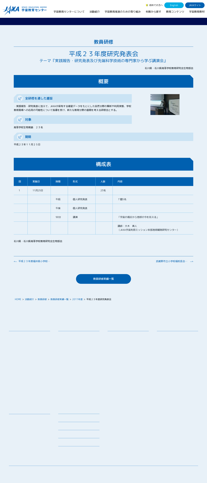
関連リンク (64, 427)
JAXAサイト (195, 5)
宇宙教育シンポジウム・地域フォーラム (122, 337)
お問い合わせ (18, 347)
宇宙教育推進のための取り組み (123, 11)
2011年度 (77, 299)
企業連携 (114, 347)
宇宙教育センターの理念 (23, 335)
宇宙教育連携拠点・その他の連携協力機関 (30, 341)
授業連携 (65, 339)
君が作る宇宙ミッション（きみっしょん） (80, 378)
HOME (18, 299)
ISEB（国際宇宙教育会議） (74, 395)
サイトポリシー (190, 470)
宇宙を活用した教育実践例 (74, 400)
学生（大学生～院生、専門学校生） (177, 343)
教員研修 (42, 299)
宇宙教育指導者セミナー (73, 363)
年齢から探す (153, 11)
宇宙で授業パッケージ (72, 351)
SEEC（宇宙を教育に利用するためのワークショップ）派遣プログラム (79, 345)
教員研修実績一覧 (103, 279)
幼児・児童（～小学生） (171, 335)
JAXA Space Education (23, 451)
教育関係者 (165, 352)
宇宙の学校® (67, 359)
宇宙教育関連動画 (20, 435)
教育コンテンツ (175, 11)
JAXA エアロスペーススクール (76, 372)
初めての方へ (156, 5)
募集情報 (62, 418)
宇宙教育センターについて (69, 11)
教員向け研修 (67, 335)
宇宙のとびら (18, 426)
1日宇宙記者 (67, 384)
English (174, 5)
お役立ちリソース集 (21, 430)
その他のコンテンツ (21, 446)
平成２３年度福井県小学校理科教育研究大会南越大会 (34, 261)
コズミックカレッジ (71, 355)
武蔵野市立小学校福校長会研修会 (172, 261)
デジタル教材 (18, 422)
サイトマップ (171, 470)
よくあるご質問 (66, 435)
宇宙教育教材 (197, 11)
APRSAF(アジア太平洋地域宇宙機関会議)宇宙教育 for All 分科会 (80, 390)
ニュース (62, 410)
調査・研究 (115, 342)
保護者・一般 (166, 347)
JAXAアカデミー (69, 368)
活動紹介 (94, 11)
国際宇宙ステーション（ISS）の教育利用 (26, 441)
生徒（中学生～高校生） (171, 339)
